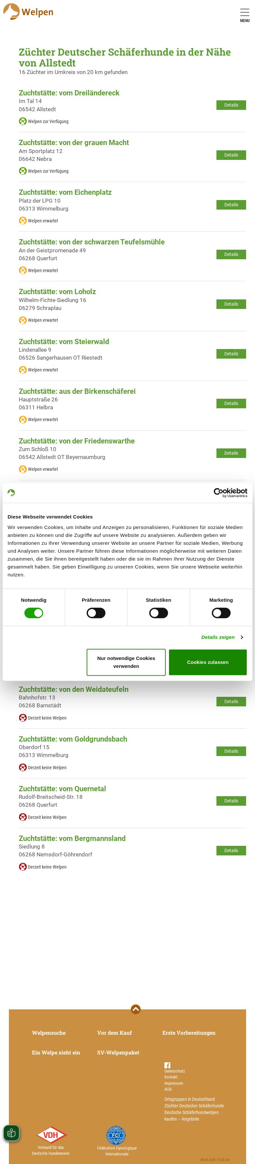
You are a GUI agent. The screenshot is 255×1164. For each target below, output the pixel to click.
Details (231, 105)
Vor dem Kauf (114, 1032)
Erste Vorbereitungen (188, 1032)
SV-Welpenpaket (118, 1052)
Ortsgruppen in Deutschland (189, 1099)
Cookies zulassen (208, 662)
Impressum (173, 1083)
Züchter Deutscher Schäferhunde (194, 1105)
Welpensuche (49, 1032)
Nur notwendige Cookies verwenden (126, 662)
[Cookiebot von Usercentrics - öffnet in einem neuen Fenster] (218, 493)
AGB (168, 1089)
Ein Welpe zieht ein (56, 1052)
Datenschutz (174, 1071)
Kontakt (171, 1077)
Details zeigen (218, 637)
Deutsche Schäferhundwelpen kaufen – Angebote (191, 1116)
